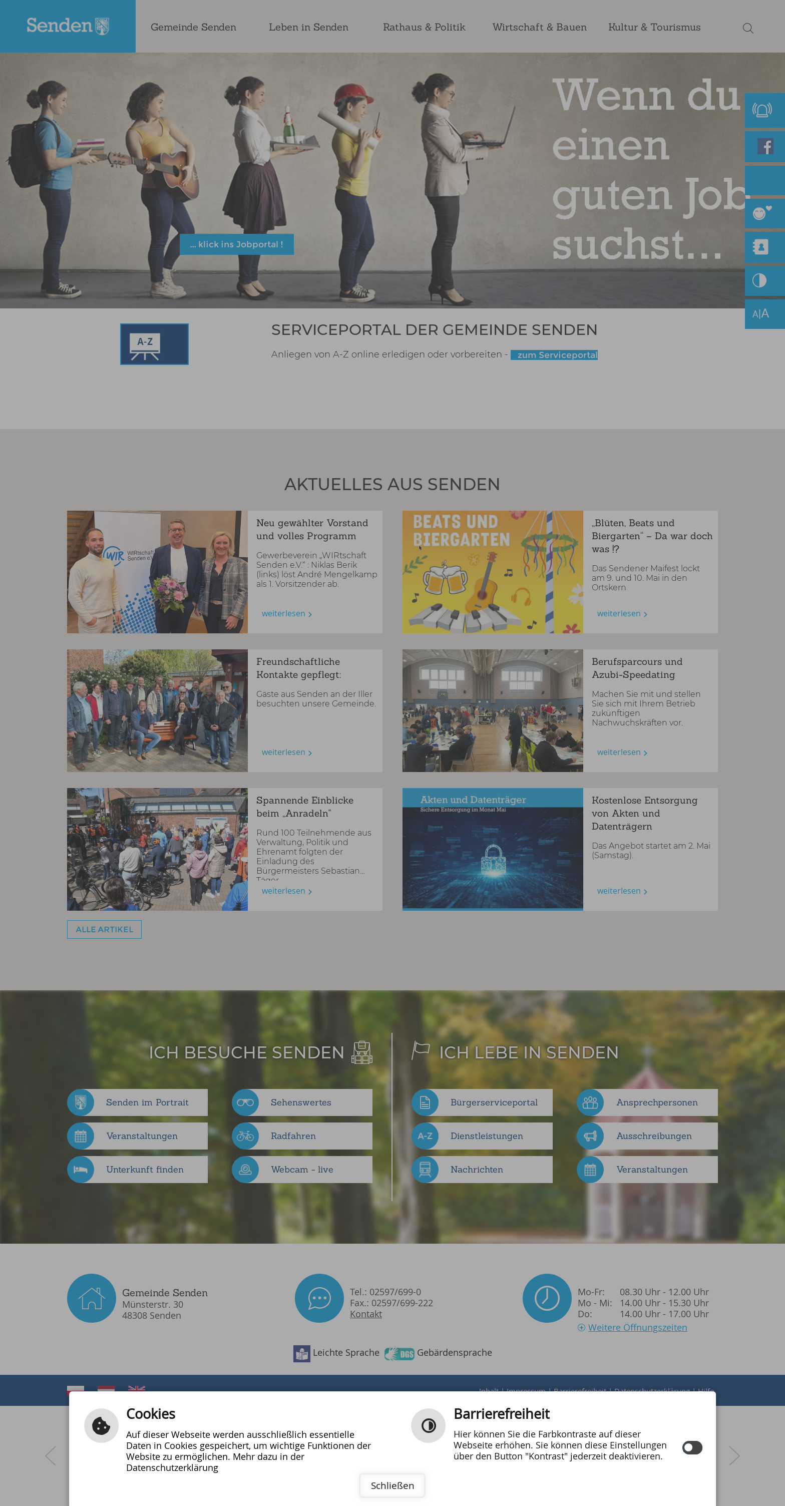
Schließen (393, 1485)
